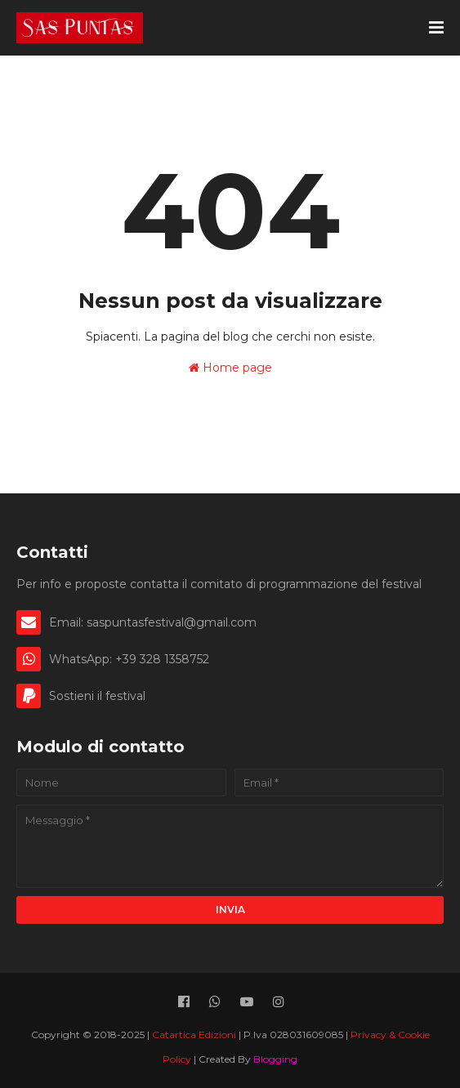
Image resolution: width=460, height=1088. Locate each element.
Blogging (275, 1059)
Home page (230, 367)
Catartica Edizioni (195, 1034)
